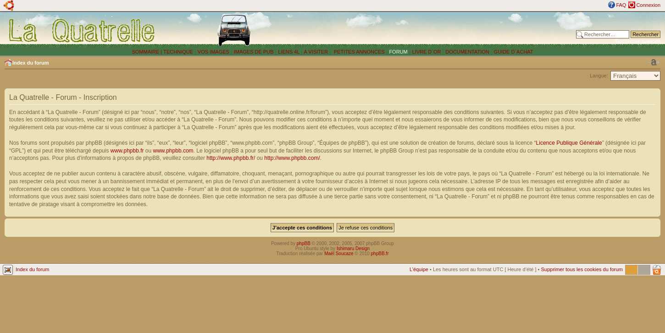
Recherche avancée (637, 41)
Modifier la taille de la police (653, 62)
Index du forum (30, 63)
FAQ (621, 5)
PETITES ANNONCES (358, 52)
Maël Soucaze (338, 253)
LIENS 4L (289, 52)
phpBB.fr (380, 253)
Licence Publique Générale (569, 143)
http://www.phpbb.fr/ (230, 158)
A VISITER (316, 52)
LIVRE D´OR (426, 52)
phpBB (303, 243)
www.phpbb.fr (127, 150)
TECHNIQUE (178, 52)
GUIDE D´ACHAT (513, 52)
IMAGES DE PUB (254, 52)
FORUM (398, 52)
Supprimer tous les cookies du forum (582, 269)
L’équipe (419, 269)
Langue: (599, 75)
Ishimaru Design (353, 248)
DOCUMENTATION (467, 52)
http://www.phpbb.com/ (292, 158)
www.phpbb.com (173, 150)
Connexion (648, 5)
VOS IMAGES (213, 52)
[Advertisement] (442, 30)
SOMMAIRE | (147, 52)
